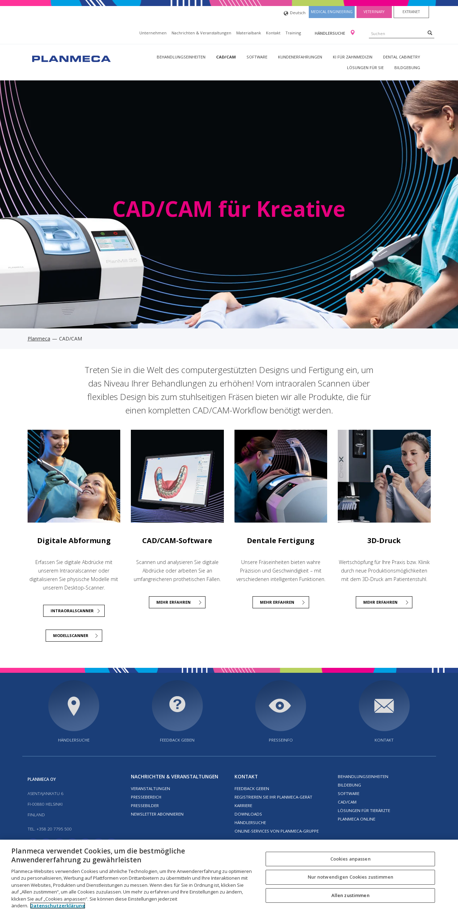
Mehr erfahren (380, 602)
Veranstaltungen (150, 788)
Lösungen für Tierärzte (364, 810)
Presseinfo (281, 740)
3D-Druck (384, 540)
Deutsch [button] (295, 13)
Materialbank (248, 32)
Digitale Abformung (74, 540)
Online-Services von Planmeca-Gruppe (276, 831)
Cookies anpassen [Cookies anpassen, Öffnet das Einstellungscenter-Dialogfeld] (350, 859)
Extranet (411, 11)
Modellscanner (70, 635)
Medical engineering (332, 11)
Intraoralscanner (72, 610)
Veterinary (374, 11)
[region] (229, 876)
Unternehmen (153, 32)
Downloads (248, 814)
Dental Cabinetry (401, 57)
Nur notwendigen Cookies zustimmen (350, 877)
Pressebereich (146, 797)
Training (293, 32)
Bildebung (349, 785)
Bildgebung (407, 67)
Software (257, 57)
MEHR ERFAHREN (173, 602)
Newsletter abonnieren (157, 814)
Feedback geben (177, 740)
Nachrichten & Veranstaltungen (201, 32)
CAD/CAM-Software (177, 540)
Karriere (243, 805)
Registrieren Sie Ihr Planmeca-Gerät (273, 797)
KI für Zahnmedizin (352, 57)
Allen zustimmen (350, 895)
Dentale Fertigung (280, 540)
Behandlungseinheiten (181, 57)
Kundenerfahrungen (300, 57)
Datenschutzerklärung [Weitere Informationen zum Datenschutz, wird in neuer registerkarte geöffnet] (57, 905)
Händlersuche (330, 33)
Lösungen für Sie (365, 67)
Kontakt (273, 32)
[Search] (429, 32)
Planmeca (39, 338)
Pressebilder (145, 805)
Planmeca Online (356, 819)
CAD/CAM (226, 57)
